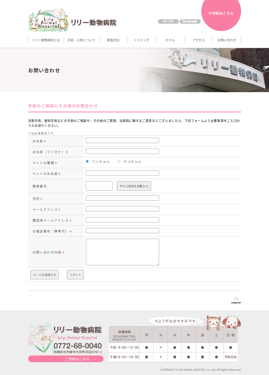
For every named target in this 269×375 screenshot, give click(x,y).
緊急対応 (113, 40)
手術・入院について (81, 40)
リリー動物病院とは (46, 40)
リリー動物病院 (74, 20)
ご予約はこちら (221, 16)
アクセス (198, 40)
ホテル (170, 40)
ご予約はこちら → (81, 358)
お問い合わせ (227, 40)
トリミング (141, 40)
